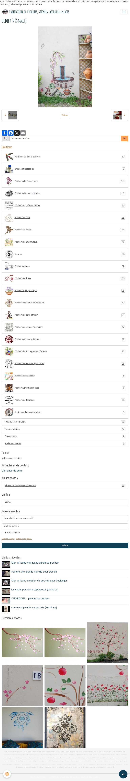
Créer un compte (8, 539)
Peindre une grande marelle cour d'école (34, 572)
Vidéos (8, 502)
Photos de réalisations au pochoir (65, 485)
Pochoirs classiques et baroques (65, 303)
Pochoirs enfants (65, 218)
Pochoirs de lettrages (65, 400)
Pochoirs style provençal (65, 291)
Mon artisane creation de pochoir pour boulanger (39, 580)
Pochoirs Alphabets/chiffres (65, 205)
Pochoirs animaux (65, 230)
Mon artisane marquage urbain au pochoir (35, 563)
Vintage (65, 254)
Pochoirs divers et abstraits (65, 193)
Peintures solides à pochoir (65, 157)
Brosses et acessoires (65, 169)
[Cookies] (7, 774)
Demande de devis (12, 471)
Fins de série (65, 436)
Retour (65, 115)
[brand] (35, 12)
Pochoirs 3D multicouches (65, 388)
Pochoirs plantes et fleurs (65, 181)
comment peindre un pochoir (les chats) (34, 607)
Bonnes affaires (65, 429)
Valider (65, 545)
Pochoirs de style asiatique (65, 339)
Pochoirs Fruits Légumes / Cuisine (65, 351)
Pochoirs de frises (65, 278)
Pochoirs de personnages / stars (65, 363)
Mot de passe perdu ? (24, 539)
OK (124, 138)
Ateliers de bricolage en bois (65, 412)
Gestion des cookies (90, 777)
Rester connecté (12, 532)
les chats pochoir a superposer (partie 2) (34, 589)
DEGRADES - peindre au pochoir (30, 598)
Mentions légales (38, 777)
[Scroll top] (123, 774)
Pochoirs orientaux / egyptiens (65, 327)
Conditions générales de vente (63, 777)
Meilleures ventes (65, 443)
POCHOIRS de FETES (65, 422)
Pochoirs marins (65, 266)
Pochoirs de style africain (65, 315)
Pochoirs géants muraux (65, 242)
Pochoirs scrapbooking (65, 376)
